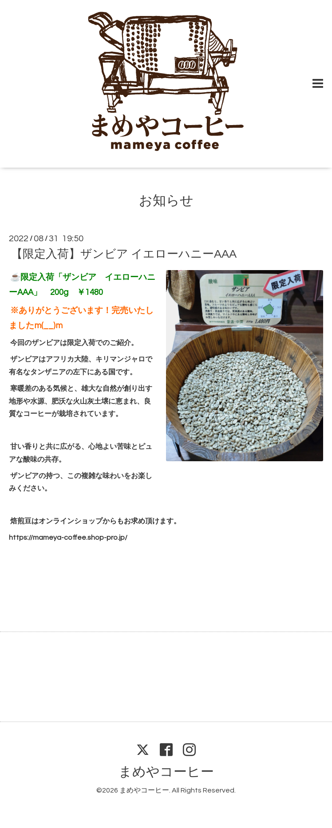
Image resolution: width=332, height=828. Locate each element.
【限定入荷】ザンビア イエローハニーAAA (124, 254)
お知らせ (166, 201)
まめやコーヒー (166, 772)
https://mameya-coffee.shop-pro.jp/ (68, 537)
